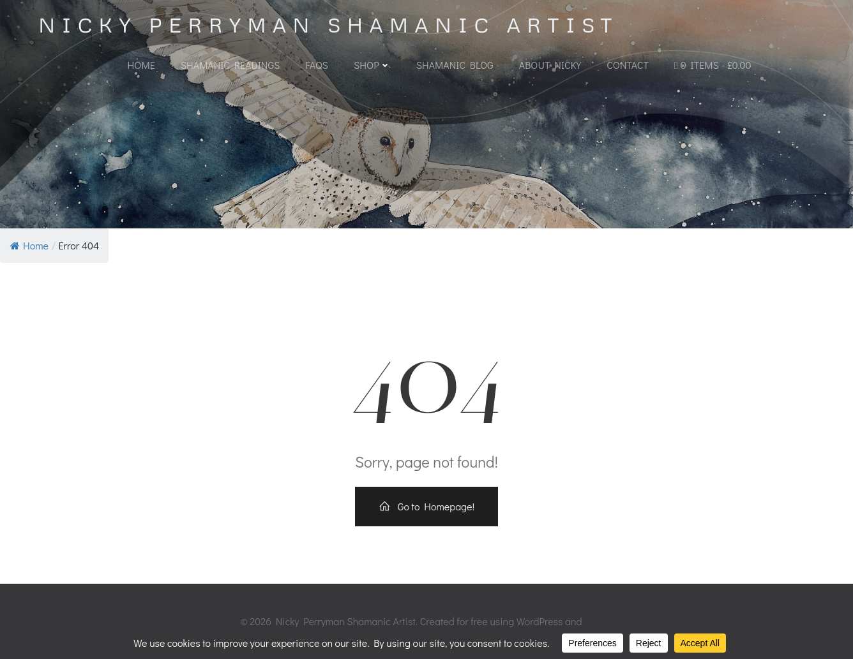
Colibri (598, 621)
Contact (628, 64)
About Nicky (550, 64)
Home (141, 64)
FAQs (316, 64)
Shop (372, 64)
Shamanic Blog (455, 64)
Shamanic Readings (230, 64)
